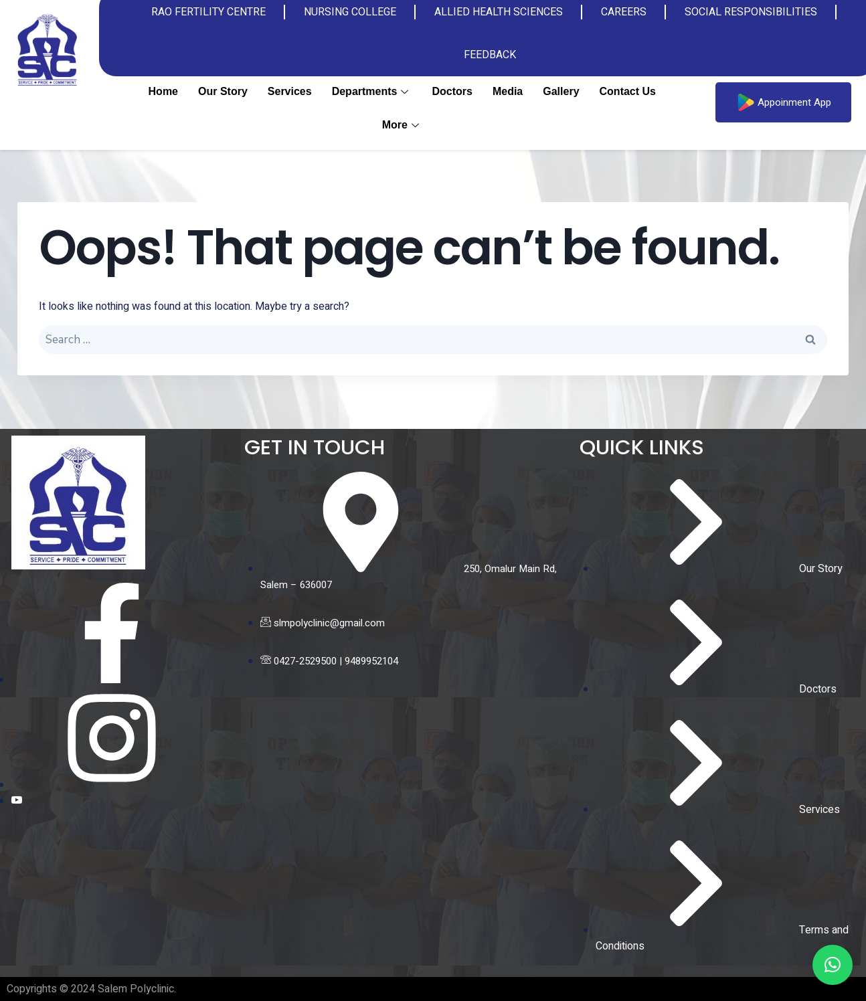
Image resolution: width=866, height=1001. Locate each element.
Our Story (223, 91)
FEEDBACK (490, 55)
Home (163, 91)
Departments (372, 91)
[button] (832, 965)
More (402, 124)
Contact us (628, 91)
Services (290, 91)
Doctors (452, 91)
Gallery (561, 91)
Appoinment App (783, 102)
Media (508, 91)
